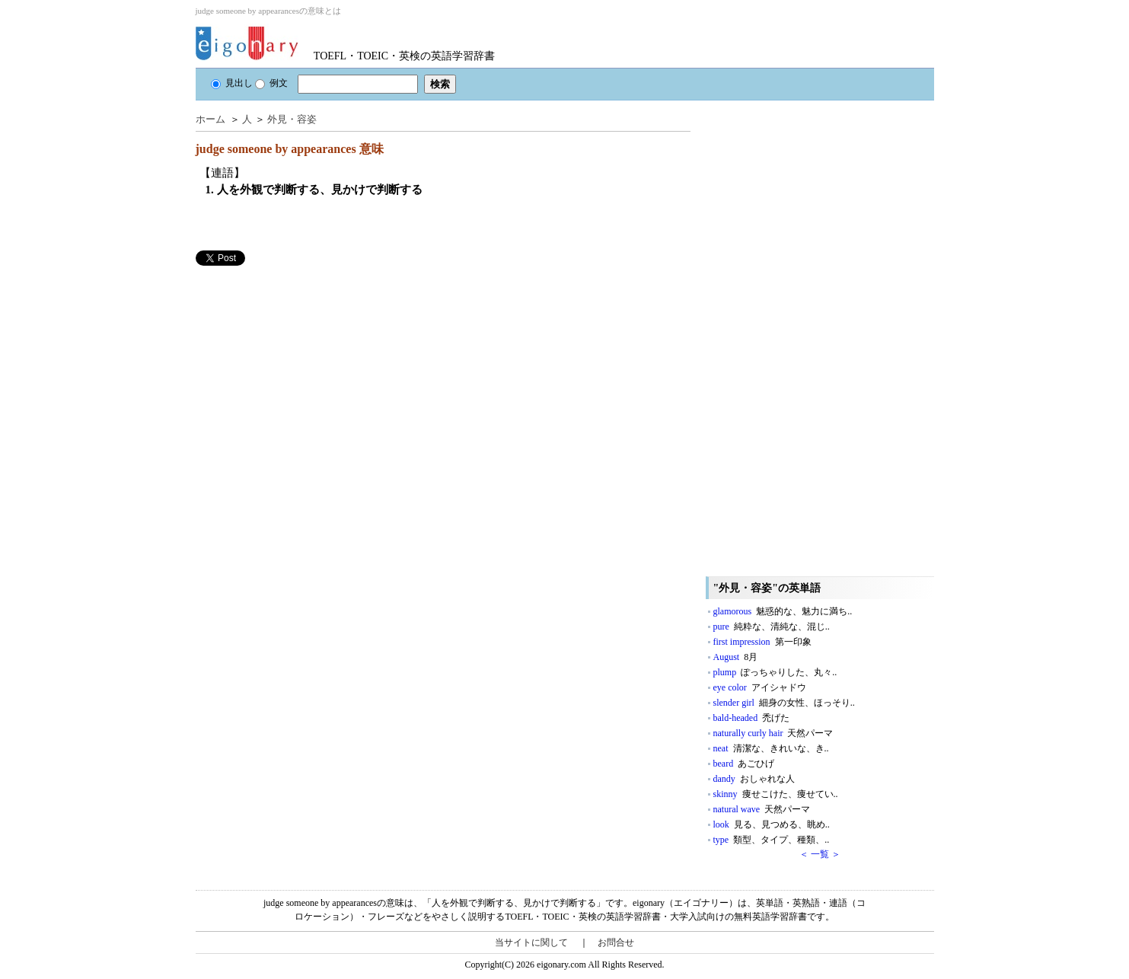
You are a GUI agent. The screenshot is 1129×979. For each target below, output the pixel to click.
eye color (759, 687)
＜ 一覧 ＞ (819, 854)
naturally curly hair (773, 733)
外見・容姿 (292, 119)
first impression (762, 641)
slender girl (784, 702)
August (735, 657)
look (771, 824)
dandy (754, 778)
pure (771, 626)
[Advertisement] (310, 372)
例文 (271, 83)
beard (744, 763)
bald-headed (751, 718)
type (771, 839)
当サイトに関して (531, 942)
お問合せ (616, 942)
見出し (232, 83)
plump (775, 672)
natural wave (762, 809)
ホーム (210, 119)
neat (771, 748)
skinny (775, 794)
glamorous (783, 611)
